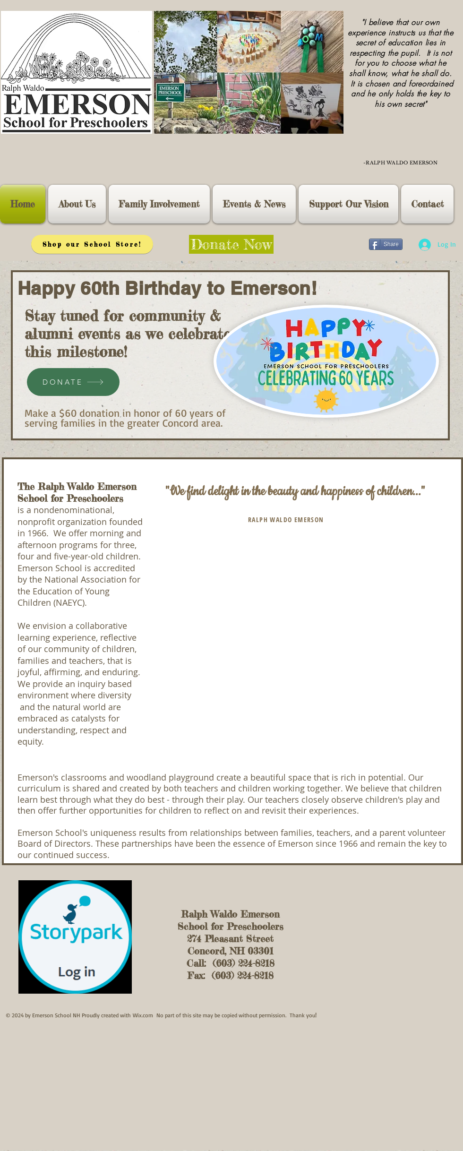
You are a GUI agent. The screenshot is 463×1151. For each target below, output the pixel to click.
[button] (77, 204)
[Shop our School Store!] (92, 244)
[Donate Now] (231, 244)
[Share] (386, 244)
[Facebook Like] (344, 244)
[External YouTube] (298, 633)
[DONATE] (73, 382)
